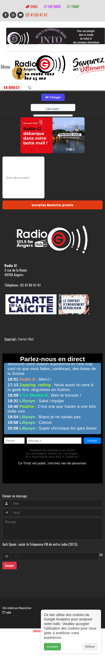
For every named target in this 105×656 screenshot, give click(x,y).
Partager (53, 97)
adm (6, 612)
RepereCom (25, 608)
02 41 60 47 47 (36, 15)
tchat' (73, 6)
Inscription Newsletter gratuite (52, 205)
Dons (31, 6)
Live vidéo (52, 6)
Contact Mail (26, 339)
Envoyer (9, 565)
